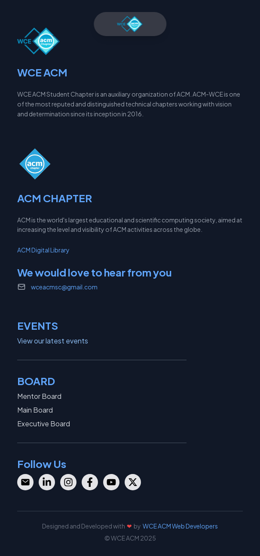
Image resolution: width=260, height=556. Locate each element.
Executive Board (43, 423)
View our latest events (52, 340)
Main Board (35, 409)
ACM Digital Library (43, 250)
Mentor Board (39, 396)
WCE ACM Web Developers (180, 526)
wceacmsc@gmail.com (64, 287)
